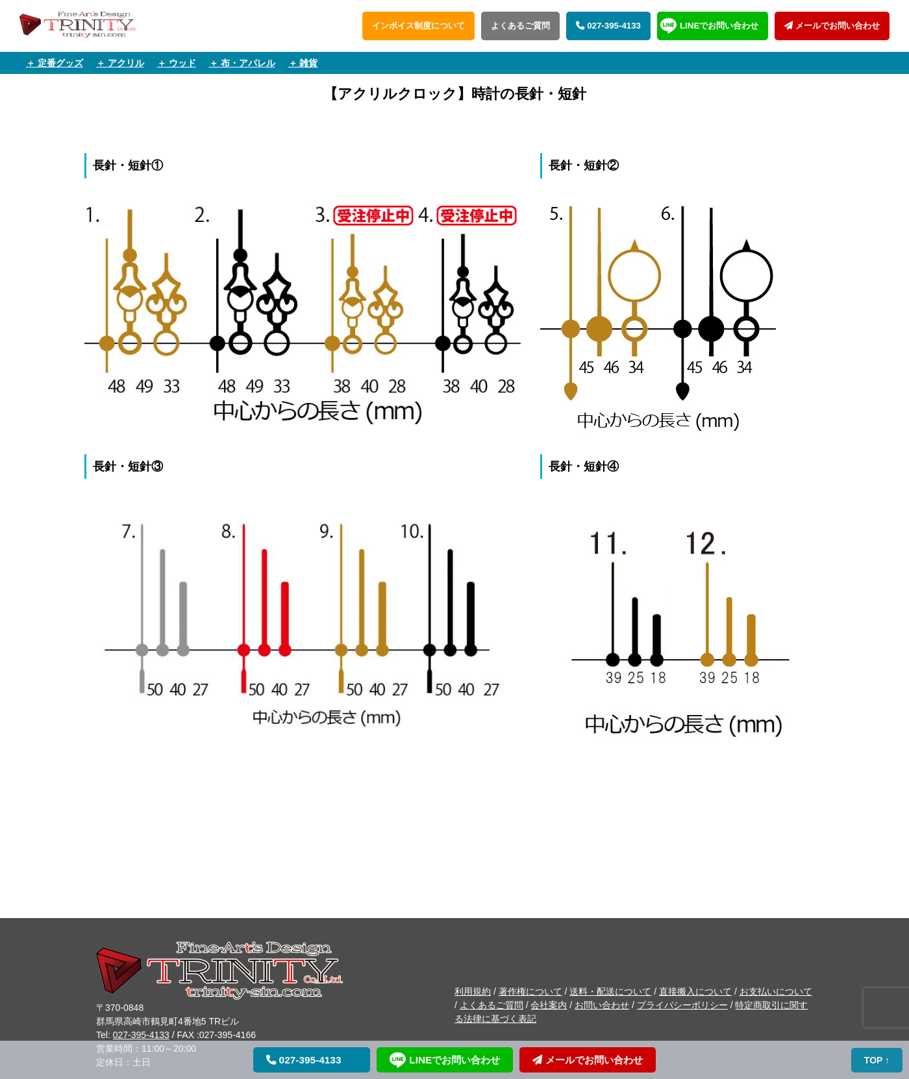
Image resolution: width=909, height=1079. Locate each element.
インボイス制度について (418, 25)
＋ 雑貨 (303, 63)
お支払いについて (776, 991)
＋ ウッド (176, 63)
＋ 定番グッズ (54, 63)
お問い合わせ (602, 1005)
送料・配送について (610, 991)
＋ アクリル (120, 63)
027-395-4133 (608, 25)
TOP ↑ (877, 1060)
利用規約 (472, 991)
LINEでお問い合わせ (719, 25)
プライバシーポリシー (682, 1005)
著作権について (530, 991)
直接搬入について (695, 991)
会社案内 (548, 1005)
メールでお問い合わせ (832, 25)
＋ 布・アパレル (242, 63)
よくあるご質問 (520, 25)
